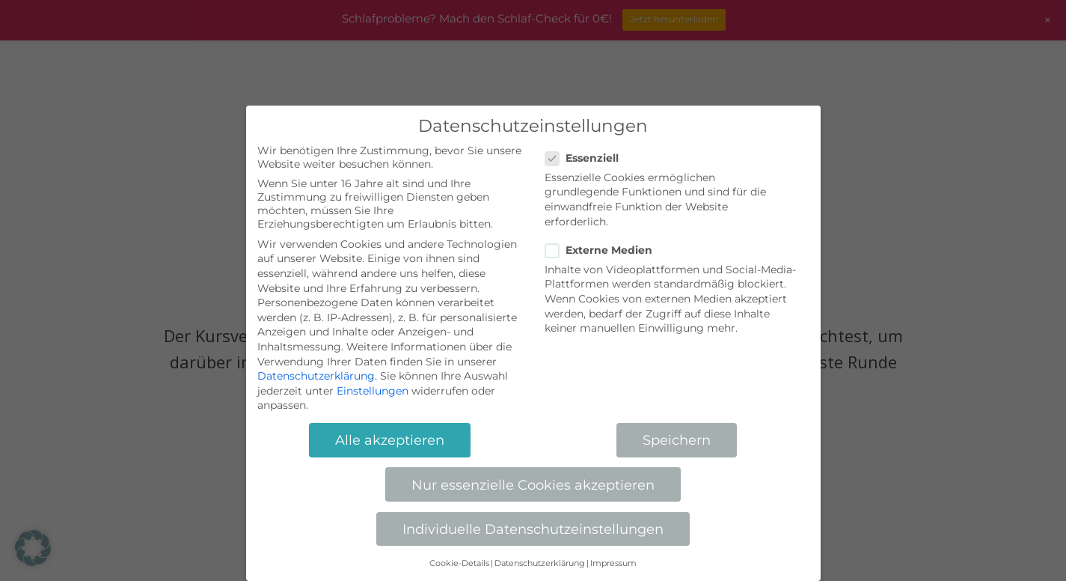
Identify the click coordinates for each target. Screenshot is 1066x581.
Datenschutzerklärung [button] (539, 563)
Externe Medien (605, 250)
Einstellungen (372, 391)
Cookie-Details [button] (459, 563)
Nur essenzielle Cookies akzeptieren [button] (533, 485)
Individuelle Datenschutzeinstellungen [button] (533, 529)
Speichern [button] (677, 440)
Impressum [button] (613, 563)
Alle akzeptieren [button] (389, 440)
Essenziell (588, 158)
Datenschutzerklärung (316, 376)
